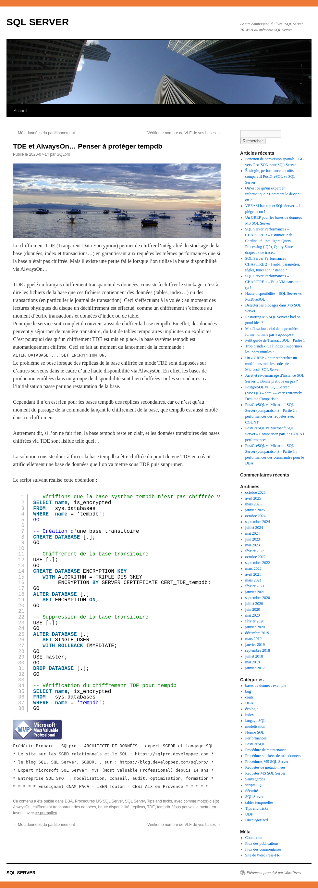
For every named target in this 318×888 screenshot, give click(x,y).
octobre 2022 (255, 557)
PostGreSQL (255, 744)
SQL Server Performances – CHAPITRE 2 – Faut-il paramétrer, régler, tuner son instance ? (272, 264)
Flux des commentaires (263, 849)
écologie (252, 709)
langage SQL (255, 720)
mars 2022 (253, 568)
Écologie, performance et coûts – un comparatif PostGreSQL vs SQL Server (273, 176)
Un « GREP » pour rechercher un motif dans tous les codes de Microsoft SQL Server (271, 364)
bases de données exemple (265, 685)
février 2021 (254, 586)
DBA (69, 801)
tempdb (163, 807)
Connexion (254, 837)
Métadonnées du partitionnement (44, 133)
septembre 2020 (257, 597)
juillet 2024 (254, 527)
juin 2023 (252, 539)
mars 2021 (253, 580)
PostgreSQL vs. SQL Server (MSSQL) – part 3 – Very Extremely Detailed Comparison (273, 393)
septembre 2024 (257, 521)
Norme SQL (254, 732)
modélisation (255, 726)
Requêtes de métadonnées (265, 767)
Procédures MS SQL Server (99, 801)
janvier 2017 (255, 668)
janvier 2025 (255, 510)
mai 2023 (252, 545)
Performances (256, 738)
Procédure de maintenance (266, 750)
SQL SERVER (37, 22)
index (249, 714)
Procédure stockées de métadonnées (273, 755)
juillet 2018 (254, 656)
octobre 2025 (255, 492)
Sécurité (251, 791)
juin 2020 (252, 609)
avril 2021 (253, 574)
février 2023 (254, 551)
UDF (249, 814)
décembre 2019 (257, 633)
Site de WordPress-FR (262, 855)
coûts (249, 697)
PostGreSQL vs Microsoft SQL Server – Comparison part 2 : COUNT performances (275, 434)
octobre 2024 (255, 516)
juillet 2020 (254, 603)
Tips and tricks (159, 801)
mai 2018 (252, 662)
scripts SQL (254, 785)
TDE (151, 807)
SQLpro (63, 154)
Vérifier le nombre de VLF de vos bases (184, 133)
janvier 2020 (255, 627)
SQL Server (135, 801)
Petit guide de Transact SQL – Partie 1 (275, 340)
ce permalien (46, 813)
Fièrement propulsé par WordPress (274, 872)
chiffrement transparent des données (64, 807)
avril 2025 (253, 498)
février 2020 (254, 621)
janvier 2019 (255, 644)
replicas (138, 807)
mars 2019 (253, 638)
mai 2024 (252, 533)
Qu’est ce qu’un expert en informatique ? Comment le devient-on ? (273, 194)
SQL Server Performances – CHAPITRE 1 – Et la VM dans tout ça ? (273, 282)
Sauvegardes (255, 779)
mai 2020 (252, 615)
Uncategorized (256, 820)
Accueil (20, 110)
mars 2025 (253, 504)
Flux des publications (262, 843)
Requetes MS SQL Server (265, 773)
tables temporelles (259, 802)
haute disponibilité (113, 807)
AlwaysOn (22, 807)
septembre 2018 (257, 650)
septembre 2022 (257, 562)
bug (248, 691)
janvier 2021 (255, 592)
